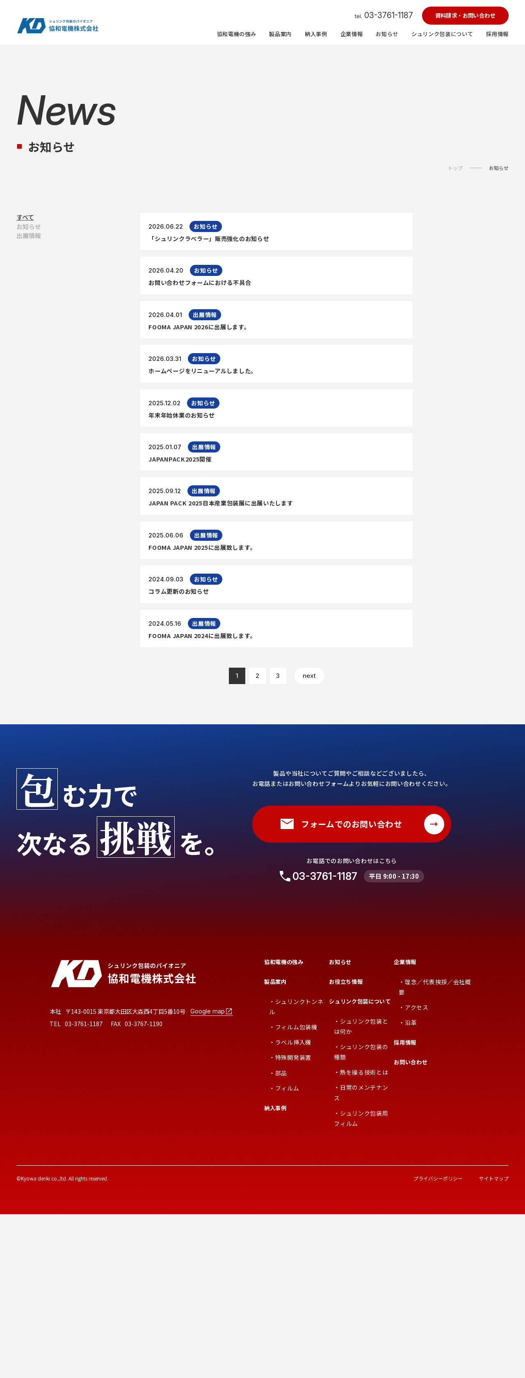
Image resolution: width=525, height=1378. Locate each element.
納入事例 (275, 1272)
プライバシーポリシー (438, 1342)
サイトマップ (494, 1342)
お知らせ (499, 168)
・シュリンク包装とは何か (361, 1190)
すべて (25, 222)
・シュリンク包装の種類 (361, 1215)
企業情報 (405, 1126)
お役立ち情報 (346, 1145)
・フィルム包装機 (293, 1191)
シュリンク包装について (359, 1165)
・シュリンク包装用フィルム (361, 1282)
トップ (455, 168)
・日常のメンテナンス (361, 1256)
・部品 (278, 1237)
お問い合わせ (410, 1226)
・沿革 (408, 1187)
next (309, 840)
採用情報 (405, 1206)
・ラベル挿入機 (290, 1206)
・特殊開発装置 (290, 1221)
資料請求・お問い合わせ (465, 15)
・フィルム (284, 1252)
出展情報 (28, 261)
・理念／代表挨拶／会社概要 (435, 1150)
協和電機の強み (284, 1126)
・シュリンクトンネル (296, 1170)
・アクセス (414, 1171)
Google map (211, 1175)
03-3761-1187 (324, 1040)
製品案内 (275, 1145)
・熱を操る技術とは (361, 1236)
